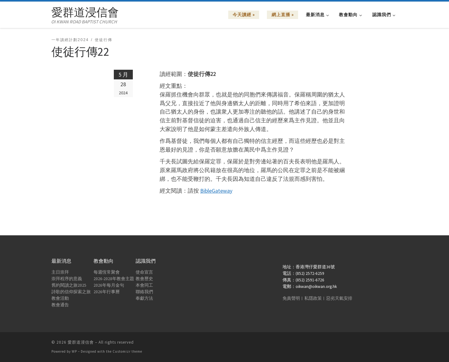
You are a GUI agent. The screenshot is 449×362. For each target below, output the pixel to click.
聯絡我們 (144, 291)
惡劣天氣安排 (339, 298)
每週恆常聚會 (107, 272)
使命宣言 (144, 272)
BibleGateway (216, 190)
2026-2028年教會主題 (114, 278)
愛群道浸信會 (81, 342)
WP (74, 351)
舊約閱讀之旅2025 (68, 285)
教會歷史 (144, 278)
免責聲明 (291, 298)
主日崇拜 (60, 272)
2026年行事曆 (107, 291)
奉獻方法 (144, 298)
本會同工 (144, 285)
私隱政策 (313, 298)
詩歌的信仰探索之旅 (71, 291)
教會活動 (60, 298)
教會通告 (60, 305)
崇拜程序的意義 (66, 278)
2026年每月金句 (109, 285)
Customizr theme (127, 351)
